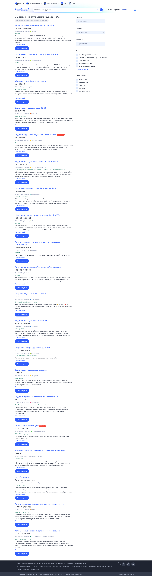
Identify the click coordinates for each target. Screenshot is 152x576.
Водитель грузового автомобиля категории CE (36, 397)
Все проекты (35, 569)
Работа (124, 10)
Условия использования (61, 566)
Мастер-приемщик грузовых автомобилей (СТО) (37, 215)
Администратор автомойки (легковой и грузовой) (38, 267)
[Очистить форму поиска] (97, 10)
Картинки (117, 10)
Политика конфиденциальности (100, 566)
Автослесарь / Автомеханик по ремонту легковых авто (40, 504)
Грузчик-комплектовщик (26, 426)
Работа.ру (132, 574)
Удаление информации (79, 566)
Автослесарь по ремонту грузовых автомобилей (37, 531)
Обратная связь (45, 566)
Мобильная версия (23, 566)
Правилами (78, 574)
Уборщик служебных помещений (30, 81)
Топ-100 (26, 569)
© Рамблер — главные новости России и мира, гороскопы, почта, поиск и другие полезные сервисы (51, 563)
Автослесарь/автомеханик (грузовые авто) (34, 25)
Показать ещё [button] (20, 44)
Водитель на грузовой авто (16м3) (30, 108)
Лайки (19, 569)
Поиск (109, 10)
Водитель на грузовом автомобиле (31, 370)
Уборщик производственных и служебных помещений (40, 450)
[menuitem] (19, 3)
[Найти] (101, 10)
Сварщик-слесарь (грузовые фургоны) (32, 347)
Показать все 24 (82, 69)
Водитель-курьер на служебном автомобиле (35, 135)
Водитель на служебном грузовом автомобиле (31, 20)
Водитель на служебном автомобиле (32, 321)
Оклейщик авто (22, 477)
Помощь (35, 566)
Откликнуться (22, 48)
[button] (44, 40)
